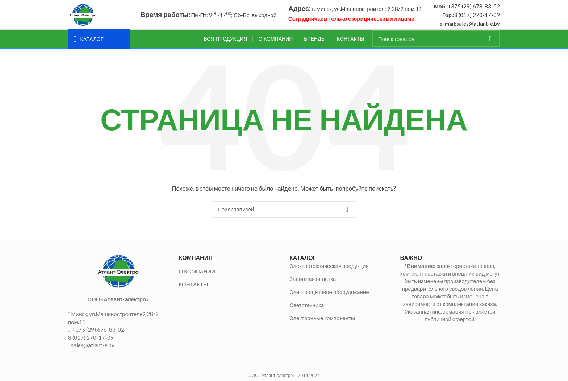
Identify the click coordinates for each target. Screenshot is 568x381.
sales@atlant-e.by (478, 25)
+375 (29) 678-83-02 (474, 7)
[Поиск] (436, 42)
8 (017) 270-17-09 (477, 16)
